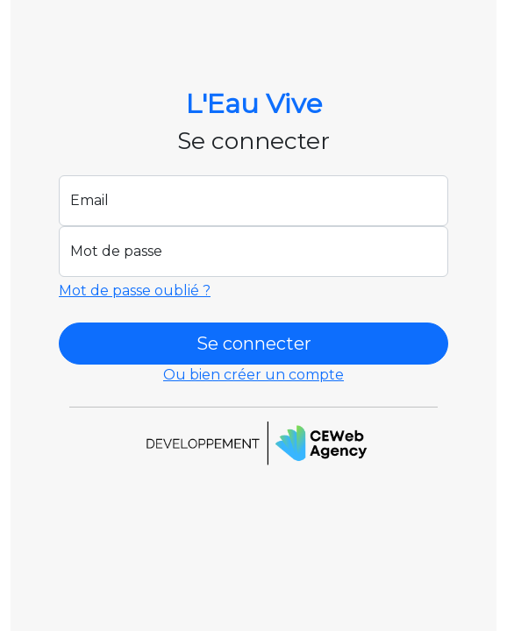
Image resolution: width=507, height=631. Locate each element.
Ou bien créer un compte (253, 374)
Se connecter (253, 343)
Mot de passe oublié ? (135, 290)
